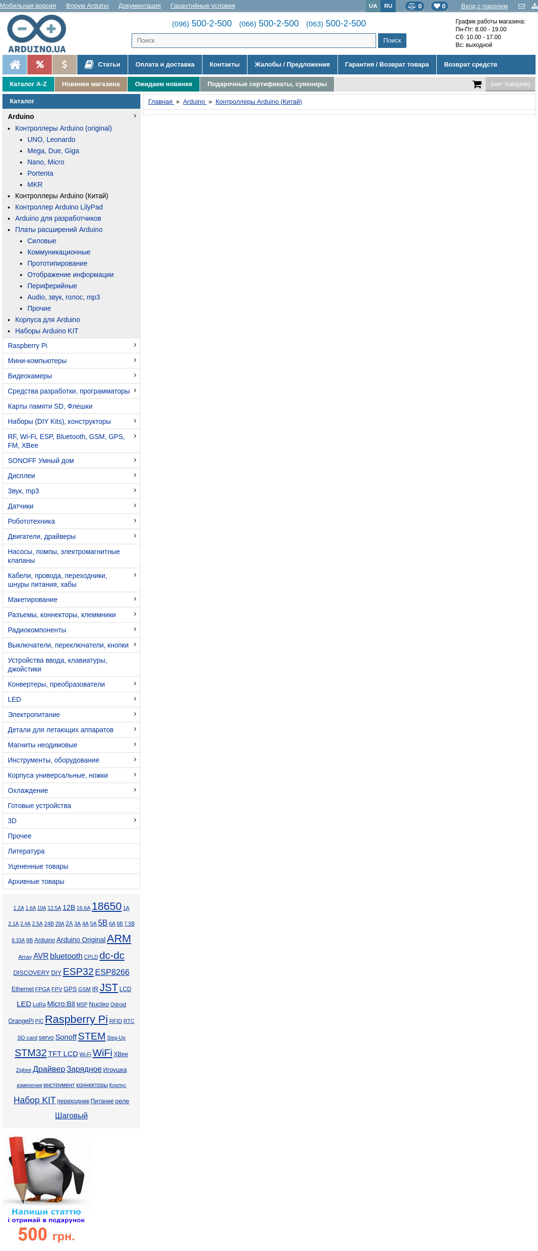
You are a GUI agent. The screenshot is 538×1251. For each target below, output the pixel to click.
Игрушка (115, 1069)
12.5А (54, 908)
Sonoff (66, 1037)
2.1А (13, 924)
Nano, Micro (45, 162)
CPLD (91, 957)
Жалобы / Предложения (292, 64)
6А (112, 924)
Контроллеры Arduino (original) (63, 128)
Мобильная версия (28, 5)
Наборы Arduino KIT (46, 331)
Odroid (118, 1004)
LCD (125, 989)
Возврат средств (470, 64)
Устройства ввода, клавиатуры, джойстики (57, 664)
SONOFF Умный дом (41, 460)
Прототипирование (57, 263)
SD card (27, 1038)
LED (14, 699)
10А (41, 908)
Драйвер (49, 1069)
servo (46, 1037)
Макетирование (32, 599)
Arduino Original (80, 940)
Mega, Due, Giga (53, 151)
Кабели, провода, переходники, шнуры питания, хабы (57, 580)
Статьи (102, 65)
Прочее (19, 836)
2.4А (26, 924)
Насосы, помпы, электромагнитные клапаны (64, 556)
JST (109, 988)
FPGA (42, 989)
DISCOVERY (31, 973)
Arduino (21, 116)
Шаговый (71, 1116)
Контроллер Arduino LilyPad (59, 207)
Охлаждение (28, 790)
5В (103, 923)
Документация (139, 5)
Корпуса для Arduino (47, 320)
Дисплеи (21, 476)
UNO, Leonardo (51, 139)
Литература (26, 851)
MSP (81, 1004)
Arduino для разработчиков (58, 218)
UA (373, 5)
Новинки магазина (91, 84)
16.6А (83, 908)
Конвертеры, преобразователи (56, 684)
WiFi (102, 1052)
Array (25, 956)
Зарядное (84, 1069)
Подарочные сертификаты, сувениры (267, 84)
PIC (39, 1021)
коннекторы (92, 1085)
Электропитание (34, 714)
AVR (40, 956)
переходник (73, 1101)
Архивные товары (36, 881)
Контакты (225, 64)
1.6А (30, 908)
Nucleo (99, 1004)
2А (69, 923)
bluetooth (66, 955)
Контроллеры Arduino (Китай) (62, 196)
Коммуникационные (58, 252)
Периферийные (52, 286)
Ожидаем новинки (163, 84)
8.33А (18, 940)
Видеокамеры (30, 376)
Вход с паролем (484, 6)
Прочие (39, 308)
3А (77, 924)
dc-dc (111, 955)
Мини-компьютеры (37, 361)
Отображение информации (70, 274)
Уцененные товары (38, 866)
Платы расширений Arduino (59, 229)
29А (59, 924)
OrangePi (21, 1021)
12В (69, 907)
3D (12, 821)
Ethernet (23, 989)
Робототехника (31, 521)
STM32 (30, 1052)
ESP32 (78, 971)
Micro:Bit (61, 1004)
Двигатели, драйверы (42, 536)
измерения (29, 1085)
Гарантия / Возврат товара (387, 64)
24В (49, 924)
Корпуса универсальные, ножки (58, 775)
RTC (129, 1021)
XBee (121, 1054)
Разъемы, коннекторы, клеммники (62, 615)
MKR (35, 184)
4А (85, 924)
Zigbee (23, 1070)
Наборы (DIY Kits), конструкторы (59, 421)
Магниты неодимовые (42, 745)
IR (95, 989)
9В (29, 940)
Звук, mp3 (23, 491)
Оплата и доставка (165, 64)
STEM (92, 1036)
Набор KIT (35, 1100)
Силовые (41, 241)
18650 (107, 906)
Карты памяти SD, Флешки (50, 406)
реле (122, 1101)
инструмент (59, 1085)
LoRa (39, 1004)
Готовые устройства (39, 806)
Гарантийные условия (203, 5)
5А (93, 924)
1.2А (18, 908)
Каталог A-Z (28, 84)
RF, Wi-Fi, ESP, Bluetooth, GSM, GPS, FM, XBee (66, 441)
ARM (119, 938)
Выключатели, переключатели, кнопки (68, 645)
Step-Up (116, 1038)
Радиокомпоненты (37, 630)
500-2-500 (202, 23)
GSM (84, 989)
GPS (70, 989)
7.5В (129, 924)
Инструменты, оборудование (53, 760)
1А (126, 908)
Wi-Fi (85, 1054)
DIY (56, 973)
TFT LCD (63, 1053)
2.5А (37, 924)
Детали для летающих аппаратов (60, 730)
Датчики (20, 506)
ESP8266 (112, 972)
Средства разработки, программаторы (69, 391)
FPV (56, 989)
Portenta (40, 173)
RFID (115, 1021)
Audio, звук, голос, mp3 (63, 297)
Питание (101, 1101)
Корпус (117, 1085)
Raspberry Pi (27, 345)
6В (120, 924)
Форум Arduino (87, 5)
